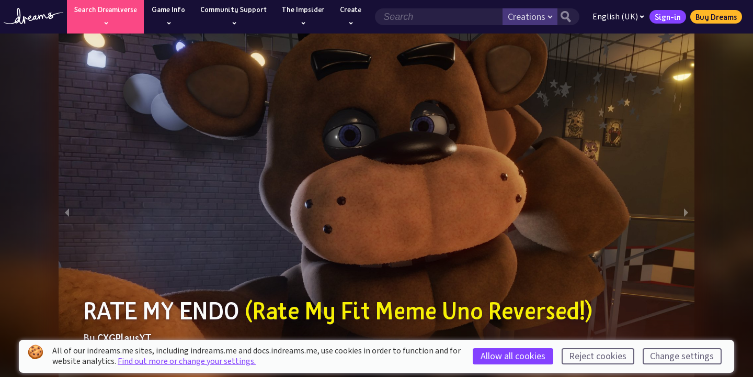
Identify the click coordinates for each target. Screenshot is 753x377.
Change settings (682, 356)
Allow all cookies (513, 356)
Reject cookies (597, 356)
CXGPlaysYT (124, 338)
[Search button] (568, 16)
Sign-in (668, 17)
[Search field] (439, 16)
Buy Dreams (716, 17)
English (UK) (618, 17)
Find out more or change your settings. (187, 361)
